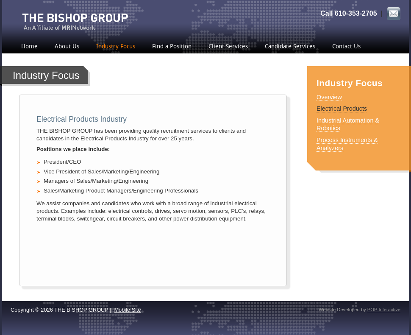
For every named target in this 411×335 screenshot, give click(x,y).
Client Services (228, 47)
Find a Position (172, 47)
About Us (67, 47)
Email (393, 14)
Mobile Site (127, 310)
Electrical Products (342, 108)
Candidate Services (290, 47)
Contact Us (346, 47)
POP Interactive (383, 309)
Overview (329, 97)
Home (29, 47)
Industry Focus (115, 47)
